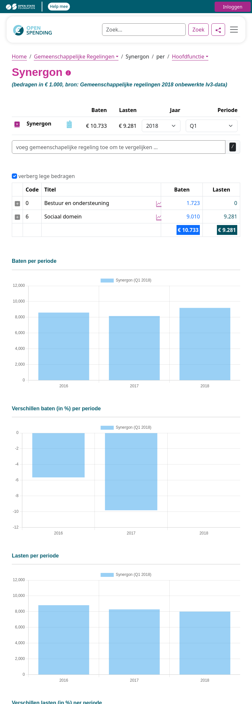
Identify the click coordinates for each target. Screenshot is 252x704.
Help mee (59, 6)
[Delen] (218, 29)
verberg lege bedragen (43, 176)
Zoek (198, 29)
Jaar (175, 110)
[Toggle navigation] (232, 29)
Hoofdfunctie (188, 56)
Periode (228, 110)
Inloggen (232, 7)
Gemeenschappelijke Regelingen (74, 56)
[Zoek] (144, 29)
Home (19, 56)
